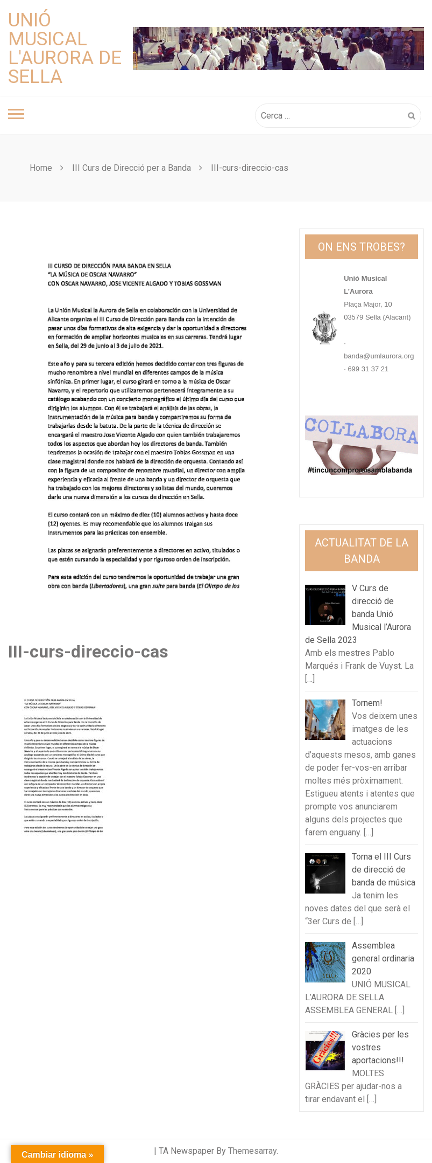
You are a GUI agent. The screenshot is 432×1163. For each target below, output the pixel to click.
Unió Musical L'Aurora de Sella (65, 48)
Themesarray (252, 1151)
